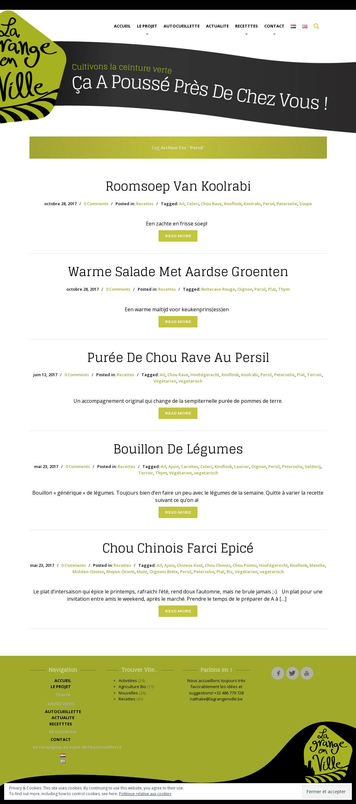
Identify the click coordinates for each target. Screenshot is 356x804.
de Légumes (178, 449)
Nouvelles (128, 693)
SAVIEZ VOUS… (62, 703)
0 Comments (96, 203)
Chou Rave (211, 203)
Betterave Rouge (218, 289)
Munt (142, 571)
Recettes (144, 203)
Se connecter (63, 731)
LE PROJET (147, 29)
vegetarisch (190, 381)
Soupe (305, 203)
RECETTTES (246, 29)
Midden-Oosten (88, 571)
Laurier (241, 466)
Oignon (244, 289)
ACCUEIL (122, 26)
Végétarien (164, 381)
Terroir (314, 374)
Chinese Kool (190, 565)
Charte (63, 694)
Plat (272, 289)
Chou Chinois (217, 565)
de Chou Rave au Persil (178, 357)
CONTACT (274, 29)
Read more (178, 235)
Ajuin (173, 466)
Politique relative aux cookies (145, 793)
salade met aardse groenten (178, 272)
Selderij (313, 466)
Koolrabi (252, 203)
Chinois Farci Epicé (178, 548)
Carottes (189, 466)
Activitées (128, 680)
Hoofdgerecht (204, 374)
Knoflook (232, 203)
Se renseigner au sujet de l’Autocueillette (65, 747)
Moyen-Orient (120, 571)
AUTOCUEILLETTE (182, 26)
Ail (181, 203)
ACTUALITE (217, 26)
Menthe (317, 565)
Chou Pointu (245, 565)
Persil (268, 203)
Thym (284, 289)
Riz (230, 571)
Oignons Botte (163, 571)
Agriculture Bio (132, 686)
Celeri (193, 203)
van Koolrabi (178, 186)
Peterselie (287, 203)
